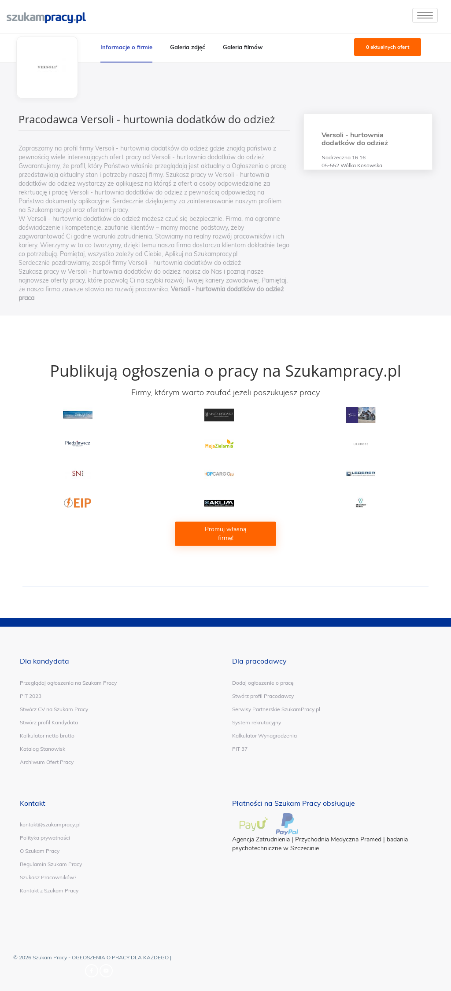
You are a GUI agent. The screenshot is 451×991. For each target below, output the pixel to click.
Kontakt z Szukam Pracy (49, 890)
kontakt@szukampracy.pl (50, 824)
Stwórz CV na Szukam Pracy (54, 709)
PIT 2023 (30, 696)
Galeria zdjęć (187, 47)
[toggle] (425, 15)
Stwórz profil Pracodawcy (263, 696)
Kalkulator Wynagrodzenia (264, 735)
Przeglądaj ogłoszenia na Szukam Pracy (68, 682)
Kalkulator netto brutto (47, 735)
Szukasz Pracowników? (48, 877)
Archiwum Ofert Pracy (47, 762)
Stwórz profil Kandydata (49, 722)
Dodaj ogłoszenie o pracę (263, 682)
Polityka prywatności (45, 837)
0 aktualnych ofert (387, 47)
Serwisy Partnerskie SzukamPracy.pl (276, 709)
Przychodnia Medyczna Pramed (338, 839)
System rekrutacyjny (256, 722)
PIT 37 (240, 748)
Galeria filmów (242, 47)
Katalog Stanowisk (42, 748)
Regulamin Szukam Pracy (51, 864)
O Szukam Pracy (39, 851)
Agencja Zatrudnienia (261, 839)
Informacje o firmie (126, 47)
